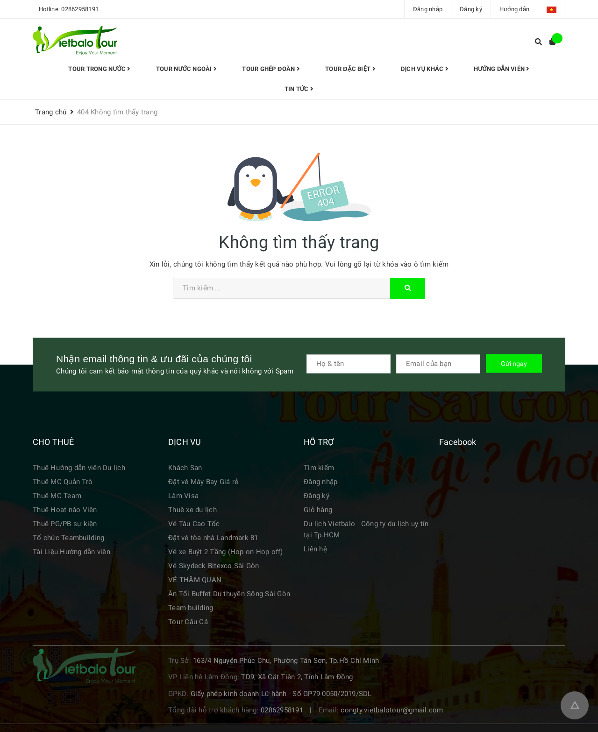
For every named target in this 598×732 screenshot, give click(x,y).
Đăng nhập (427, 9)
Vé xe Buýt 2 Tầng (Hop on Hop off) (225, 552)
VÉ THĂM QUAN (194, 580)
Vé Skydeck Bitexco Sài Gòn (213, 566)
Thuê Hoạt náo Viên (65, 510)
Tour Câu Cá (188, 622)
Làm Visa (183, 496)
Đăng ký (471, 9)
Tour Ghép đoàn (270, 68)
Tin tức (299, 88)
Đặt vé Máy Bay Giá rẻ (203, 482)
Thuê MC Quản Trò (63, 482)
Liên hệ (315, 549)
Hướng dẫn (514, 9)
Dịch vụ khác (424, 68)
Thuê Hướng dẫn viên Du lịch (79, 468)
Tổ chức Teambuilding (68, 538)
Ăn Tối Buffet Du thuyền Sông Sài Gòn (229, 594)
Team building (190, 608)
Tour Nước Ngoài (186, 68)
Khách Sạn (185, 468)
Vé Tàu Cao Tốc (194, 524)
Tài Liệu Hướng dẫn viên (71, 552)
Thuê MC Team (57, 496)
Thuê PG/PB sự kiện (65, 524)
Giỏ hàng (318, 510)
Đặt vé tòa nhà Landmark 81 (213, 538)
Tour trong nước (99, 68)
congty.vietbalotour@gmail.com (392, 710)
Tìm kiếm (319, 468)
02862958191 (80, 9)
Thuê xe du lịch (192, 510)
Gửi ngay (514, 363)
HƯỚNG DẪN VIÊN (501, 68)
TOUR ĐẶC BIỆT (350, 68)
